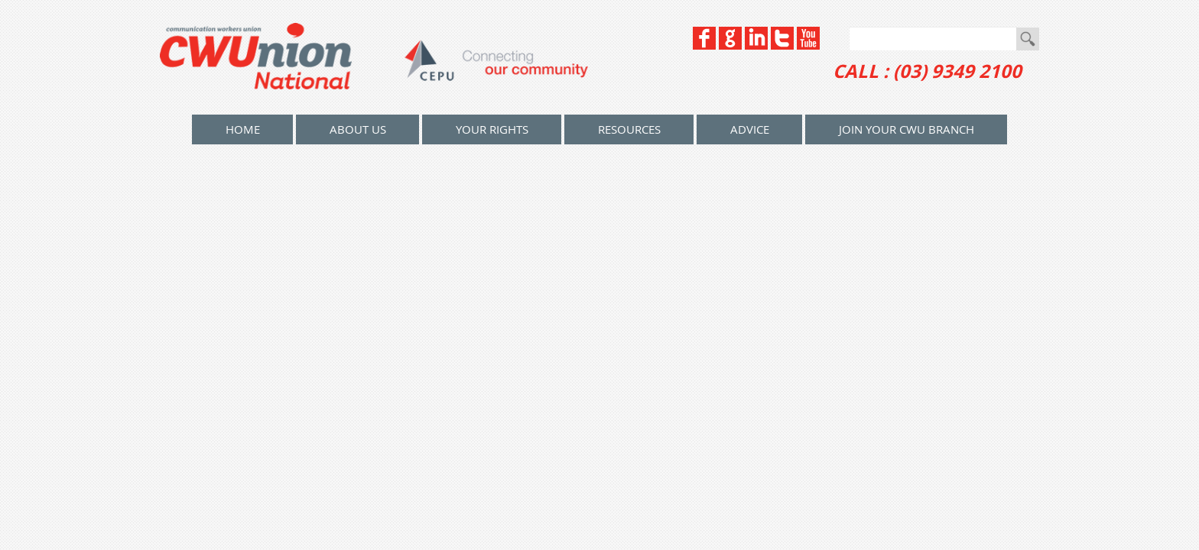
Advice (749, 129)
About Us (358, 129)
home (243, 129)
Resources (629, 129)
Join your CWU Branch (906, 129)
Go (1027, 39)
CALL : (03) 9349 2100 (927, 71)
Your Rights (492, 129)
